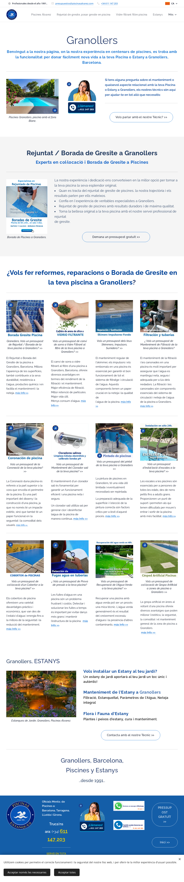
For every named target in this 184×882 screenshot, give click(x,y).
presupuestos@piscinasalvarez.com (74, 3)
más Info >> (22, 525)
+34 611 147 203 (109, 3)
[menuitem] (34, 14)
